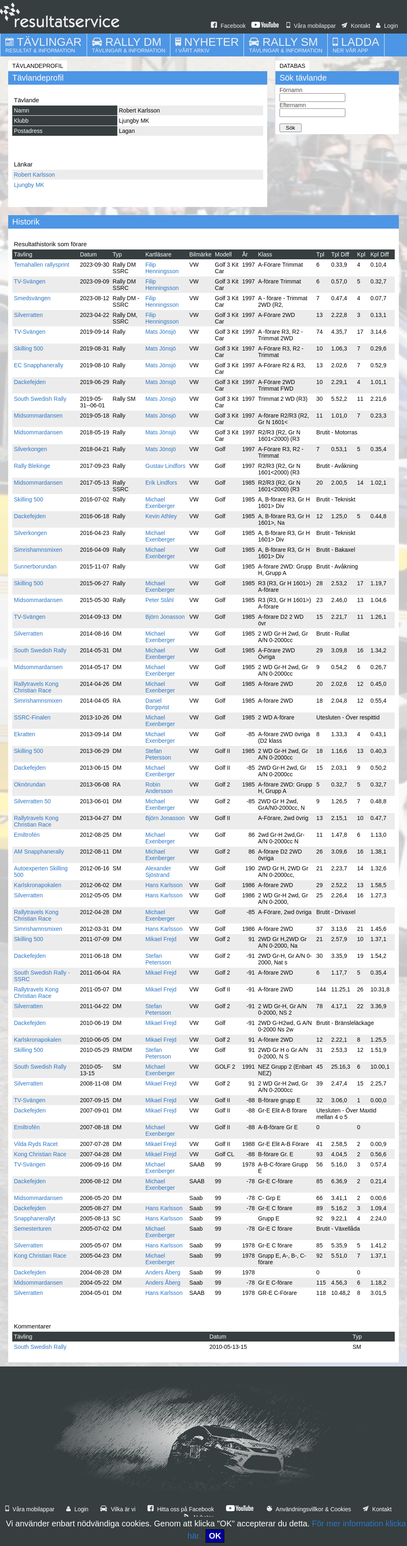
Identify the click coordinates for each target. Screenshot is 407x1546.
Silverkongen (30, 449)
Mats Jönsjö (160, 331)
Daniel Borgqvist (157, 703)
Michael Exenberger (160, 502)
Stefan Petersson (158, 754)
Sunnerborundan (35, 566)
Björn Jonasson (165, 616)
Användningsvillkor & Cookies (309, 1509)
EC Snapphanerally (38, 365)
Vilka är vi (117, 1509)
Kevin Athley (161, 516)
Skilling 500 (28, 348)
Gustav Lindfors (165, 466)
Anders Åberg (163, 1272)
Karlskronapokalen (37, 885)
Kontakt (356, 25)
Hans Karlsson (164, 885)
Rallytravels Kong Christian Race (36, 687)
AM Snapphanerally (39, 851)
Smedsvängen (32, 298)
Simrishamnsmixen (38, 549)
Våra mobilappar (311, 25)
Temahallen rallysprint (41, 264)
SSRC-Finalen (32, 717)
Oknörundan (29, 784)
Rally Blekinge (32, 466)
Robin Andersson (159, 787)
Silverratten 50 (32, 801)
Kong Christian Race (40, 1154)
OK (215, 1535)
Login (387, 25)
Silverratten (28, 315)
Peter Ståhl (159, 600)
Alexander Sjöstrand (158, 871)
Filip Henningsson (162, 267)
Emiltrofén (27, 834)
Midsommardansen (38, 415)
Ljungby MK (29, 185)
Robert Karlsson (34, 174)
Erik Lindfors (161, 482)
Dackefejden (30, 382)
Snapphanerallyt (34, 1218)
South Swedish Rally (40, 398)
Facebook (228, 25)
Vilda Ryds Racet (36, 1144)
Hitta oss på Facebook (181, 1509)
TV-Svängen (29, 281)
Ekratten (24, 734)
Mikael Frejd (161, 939)
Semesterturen (32, 1228)
